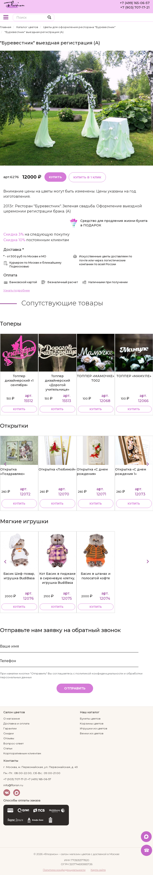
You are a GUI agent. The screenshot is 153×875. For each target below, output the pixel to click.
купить (19, 409)
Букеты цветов (90, 718)
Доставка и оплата (16, 723)
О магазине (11, 718)
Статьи (7, 748)
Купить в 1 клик (87, 177)
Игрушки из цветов (93, 728)
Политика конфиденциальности (64, 869)
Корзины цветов (91, 723)
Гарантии (10, 728)
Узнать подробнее (16, 290)
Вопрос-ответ (13, 743)
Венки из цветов (91, 733)
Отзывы (8, 738)
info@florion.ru (13, 785)
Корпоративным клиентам (22, 753)
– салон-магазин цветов (74, 854)
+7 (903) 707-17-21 (135, 7)
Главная (5, 27)
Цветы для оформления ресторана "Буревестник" (79, 27)
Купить (55, 177)
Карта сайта (98, 869)
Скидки (8, 733)
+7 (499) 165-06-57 (135, 3)
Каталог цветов (27, 27)
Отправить (74, 688)
